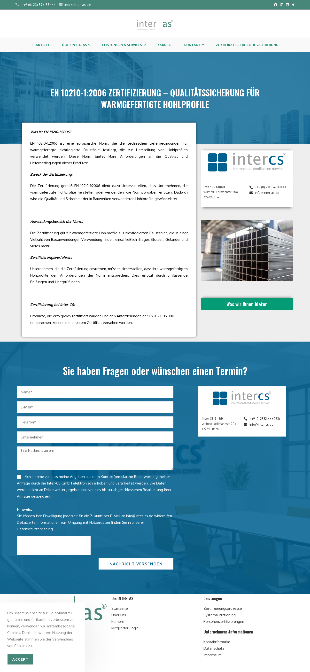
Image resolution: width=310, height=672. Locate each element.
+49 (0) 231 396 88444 (38, 5)
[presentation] (54, 545)
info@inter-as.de (77, 5)
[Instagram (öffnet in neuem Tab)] (282, 4)
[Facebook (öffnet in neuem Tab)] (275, 4)
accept (20, 659)
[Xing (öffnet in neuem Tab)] (292, 4)
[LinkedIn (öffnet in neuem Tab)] (287, 4)
